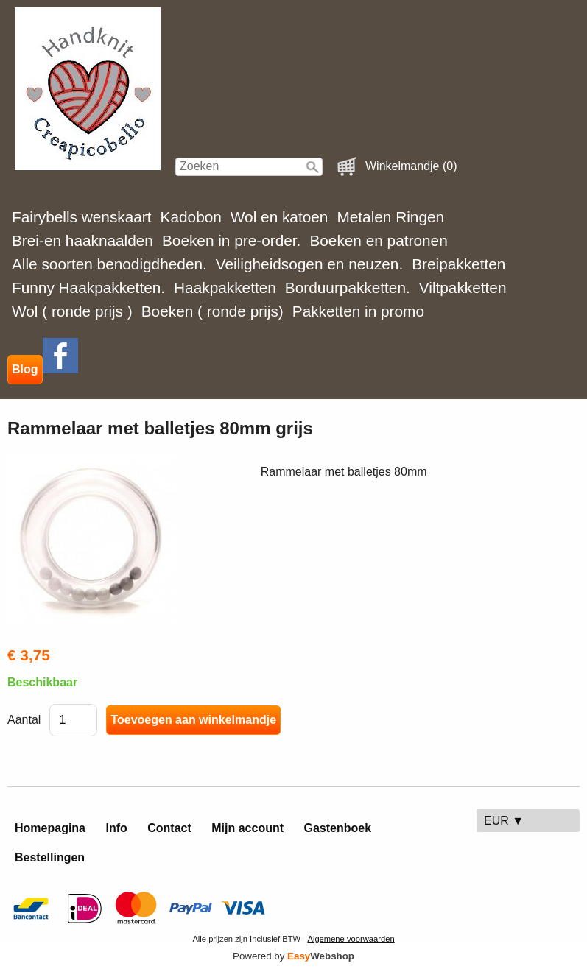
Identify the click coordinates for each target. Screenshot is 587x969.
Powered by (293, 956)
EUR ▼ (504, 820)
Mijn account (247, 828)
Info (116, 828)
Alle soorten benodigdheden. (109, 264)
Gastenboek (338, 828)
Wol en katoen (279, 216)
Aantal (24, 719)
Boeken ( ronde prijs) (212, 311)
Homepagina (50, 828)
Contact (169, 828)
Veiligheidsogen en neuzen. (309, 264)
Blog (25, 369)
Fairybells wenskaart (82, 216)
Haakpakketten (225, 287)
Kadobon (191, 216)
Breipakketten (458, 264)
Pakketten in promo (358, 311)
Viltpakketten (463, 287)
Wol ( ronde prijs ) (72, 311)
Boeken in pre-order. (231, 240)
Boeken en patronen (378, 240)
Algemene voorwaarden (350, 938)
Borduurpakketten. (347, 287)
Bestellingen (50, 857)
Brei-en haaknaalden (82, 240)
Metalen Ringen (390, 216)
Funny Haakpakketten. (88, 287)
